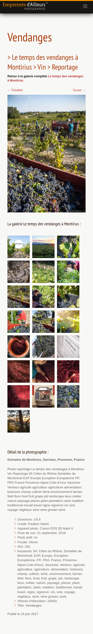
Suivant (79, 90)
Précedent (15, 90)
